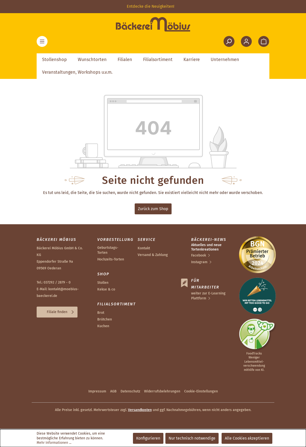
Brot (100, 313)
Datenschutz (130, 391)
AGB (113, 391)
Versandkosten (140, 410)
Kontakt (144, 248)
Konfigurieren (148, 438)
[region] (153, 6)
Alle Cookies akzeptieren (247, 438)
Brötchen (104, 319)
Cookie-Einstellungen (201, 391)
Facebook (198, 255)
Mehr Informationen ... (54, 443)
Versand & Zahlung (153, 255)
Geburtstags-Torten (107, 250)
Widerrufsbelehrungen (162, 391)
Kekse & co (106, 289)
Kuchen (103, 326)
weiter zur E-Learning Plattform (208, 295)
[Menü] (42, 41)
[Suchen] (229, 41)
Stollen (102, 283)
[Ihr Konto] (246, 41)
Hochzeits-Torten (110, 259)
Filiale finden (57, 312)
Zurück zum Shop (153, 208)
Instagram (199, 262)
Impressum (97, 391)
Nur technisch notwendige (192, 438)
